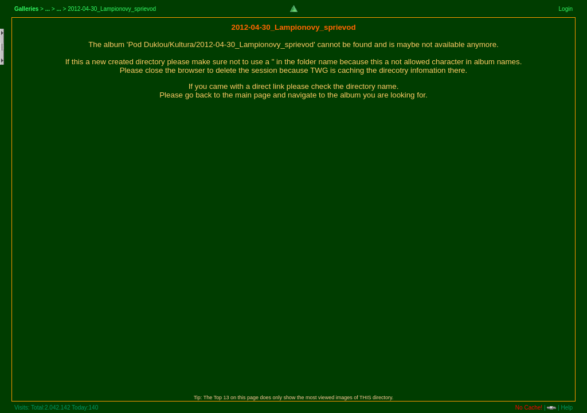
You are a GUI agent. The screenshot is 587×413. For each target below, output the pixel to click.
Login (566, 9)
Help (567, 407)
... (47, 9)
